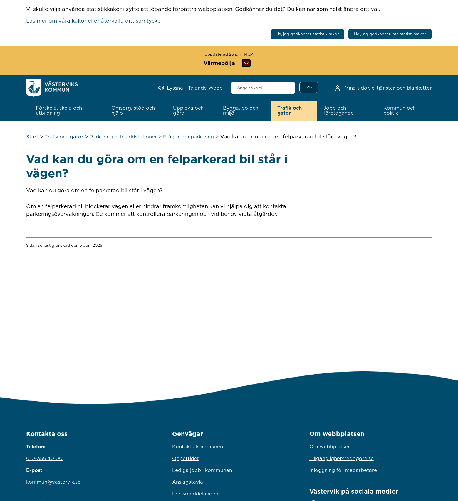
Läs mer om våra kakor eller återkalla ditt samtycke (93, 20)
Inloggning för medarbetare (343, 470)
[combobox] (263, 88)
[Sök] (308, 87)
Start (32, 137)
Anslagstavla (187, 482)
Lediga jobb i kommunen (202, 470)
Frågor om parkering (188, 137)
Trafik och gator (64, 137)
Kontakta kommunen (197, 447)
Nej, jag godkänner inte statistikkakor (390, 33)
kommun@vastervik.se (53, 482)
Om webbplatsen (330, 447)
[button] (67, 111)
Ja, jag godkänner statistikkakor (308, 33)
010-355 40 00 (44, 458)
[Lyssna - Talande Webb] (190, 88)
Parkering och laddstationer (123, 137)
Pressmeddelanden (195, 494)
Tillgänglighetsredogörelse (341, 458)
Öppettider (185, 458)
